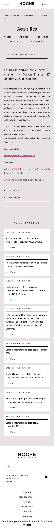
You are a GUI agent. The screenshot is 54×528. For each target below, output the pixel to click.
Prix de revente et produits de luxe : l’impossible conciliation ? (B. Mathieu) (24, 240)
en (48, 4)
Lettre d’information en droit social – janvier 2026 (26, 351)
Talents (27, 501)
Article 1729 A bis (12, 179)
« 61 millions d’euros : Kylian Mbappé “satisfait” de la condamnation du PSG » (24, 376)
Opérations (44, 37)
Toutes (7, 37)
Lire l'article (12, 248)
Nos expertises (27, 496)
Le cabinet (27, 492)
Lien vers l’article (11, 149)
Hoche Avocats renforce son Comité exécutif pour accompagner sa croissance (26, 264)
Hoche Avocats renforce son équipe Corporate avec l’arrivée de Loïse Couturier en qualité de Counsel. (26, 290)
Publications (28, 16)
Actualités (16, 16)
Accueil (6, 16)
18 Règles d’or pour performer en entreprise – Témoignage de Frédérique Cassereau (26, 400)
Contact (27, 511)
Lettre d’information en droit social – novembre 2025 (23, 424)
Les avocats (27, 506)
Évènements (25, 37)
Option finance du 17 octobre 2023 (19, 155)
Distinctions (37, 41)
